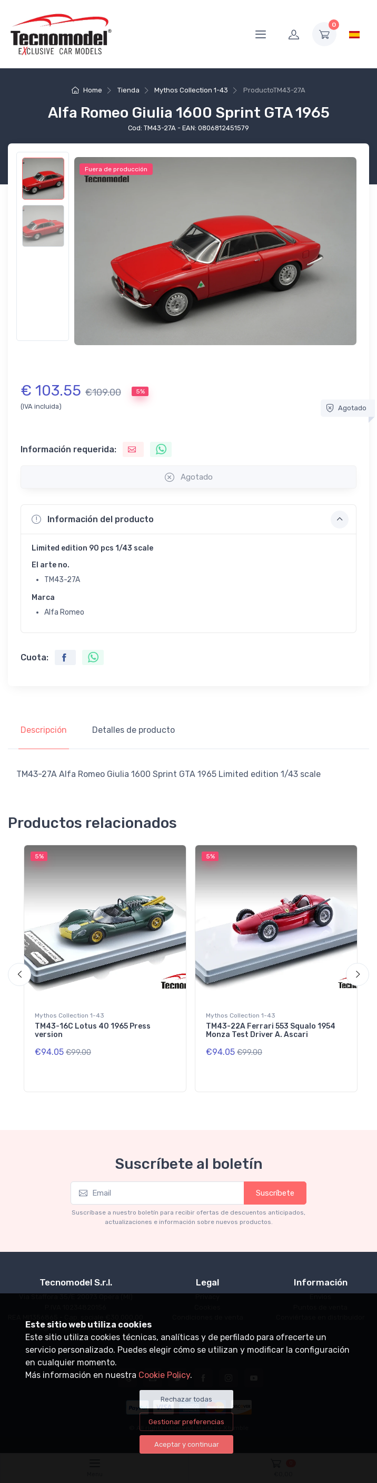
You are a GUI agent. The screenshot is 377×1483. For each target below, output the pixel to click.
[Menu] (261, 34)
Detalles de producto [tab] (133, 730)
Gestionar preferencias (186, 1422)
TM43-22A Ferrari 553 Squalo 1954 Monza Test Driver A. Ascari (270, 1031)
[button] (188, 519)
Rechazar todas (186, 1399)
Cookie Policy (164, 1375)
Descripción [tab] (44, 730)
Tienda (128, 90)
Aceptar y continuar (186, 1444)
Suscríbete (275, 1193)
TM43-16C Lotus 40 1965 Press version (93, 1031)
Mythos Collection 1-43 (191, 90)
